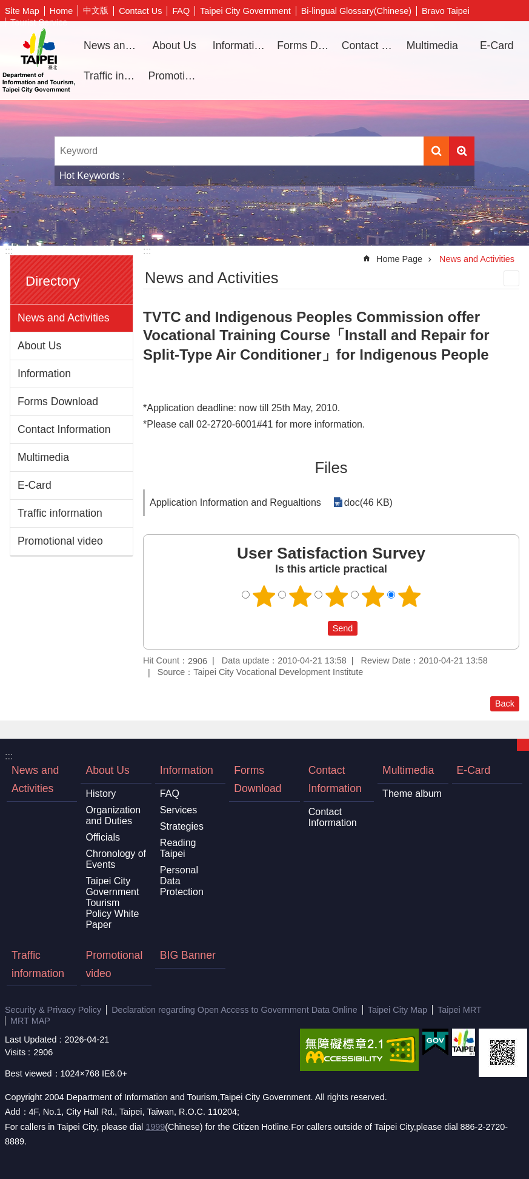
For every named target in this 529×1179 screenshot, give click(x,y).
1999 (155, 1127)
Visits (15, 1052)
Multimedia (43, 457)
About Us (39, 346)
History (100, 793)
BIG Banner (188, 955)
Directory (52, 281)
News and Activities (111, 45)
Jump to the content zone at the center (6, 6)
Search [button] (436, 151)
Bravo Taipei (446, 11)
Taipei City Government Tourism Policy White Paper (112, 903)
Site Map (22, 11)
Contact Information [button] (369, 45)
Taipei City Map (397, 1010)
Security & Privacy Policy (53, 1010)
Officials (102, 837)
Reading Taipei (178, 848)
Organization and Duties (113, 815)
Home (61, 11)
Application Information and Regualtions (235, 502)
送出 (316, 628)
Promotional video (175, 76)
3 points (336, 596)
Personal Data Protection (182, 881)
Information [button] (239, 45)
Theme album (412, 793)
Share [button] (502, 11)
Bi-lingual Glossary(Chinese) (356, 11)
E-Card (497, 45)
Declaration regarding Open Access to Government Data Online (234, 1010)
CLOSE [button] (523, 745)
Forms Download (304, 45)
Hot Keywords (89, 175)
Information (44, 374)
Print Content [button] (511, 278)
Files (330, 467)
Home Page (399, 259)
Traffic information (111, 76)
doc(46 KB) (368, 502)
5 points (409, 596)
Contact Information (64, 429)
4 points (372, 596)
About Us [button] (174, 45)
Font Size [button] (520, 11)
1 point (263, 596)
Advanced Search (461, 151)
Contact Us (140, 11)
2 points (299, 596)
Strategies (182, 826)
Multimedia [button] (432, 45)
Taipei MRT (460, 1010)
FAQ (181, 11)
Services (178, 810)
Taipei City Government (245, 11)
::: (9, 251)
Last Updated (31, 1039)
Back (504, 703)
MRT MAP (30, 1021)
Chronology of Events (115, 859)
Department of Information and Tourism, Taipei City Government (39, 60)
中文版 (95, 10)
